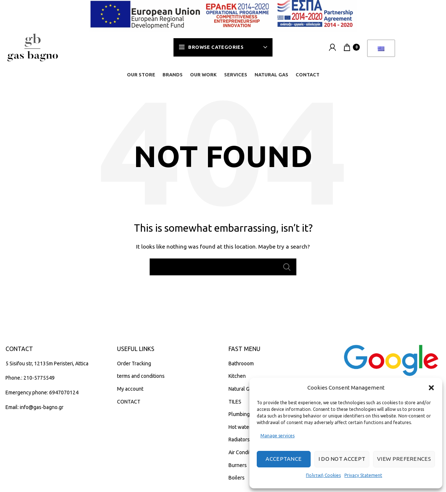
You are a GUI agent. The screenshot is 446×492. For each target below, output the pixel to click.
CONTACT (128, 402)
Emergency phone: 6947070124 (42, 393)
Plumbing (239, 415)
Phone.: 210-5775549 (30, 378)
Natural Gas (242, 389)
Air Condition (243, 453)
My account (130, 389)
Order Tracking (134, 364)
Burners (238, 466)
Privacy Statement (363, 475)
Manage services (277, 435)
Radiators (239, 440)
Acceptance (283, 459)
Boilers (237, 478)
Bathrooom (241, 364)
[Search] (223, 267)
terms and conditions (141, 377)
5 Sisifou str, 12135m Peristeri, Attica (47, 364)
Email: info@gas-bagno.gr (34, 407)
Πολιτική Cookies (323, 475)
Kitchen (237, 377)
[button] (431, 387)
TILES (235, 402)
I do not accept (342, 459)
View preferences (404, 459)
